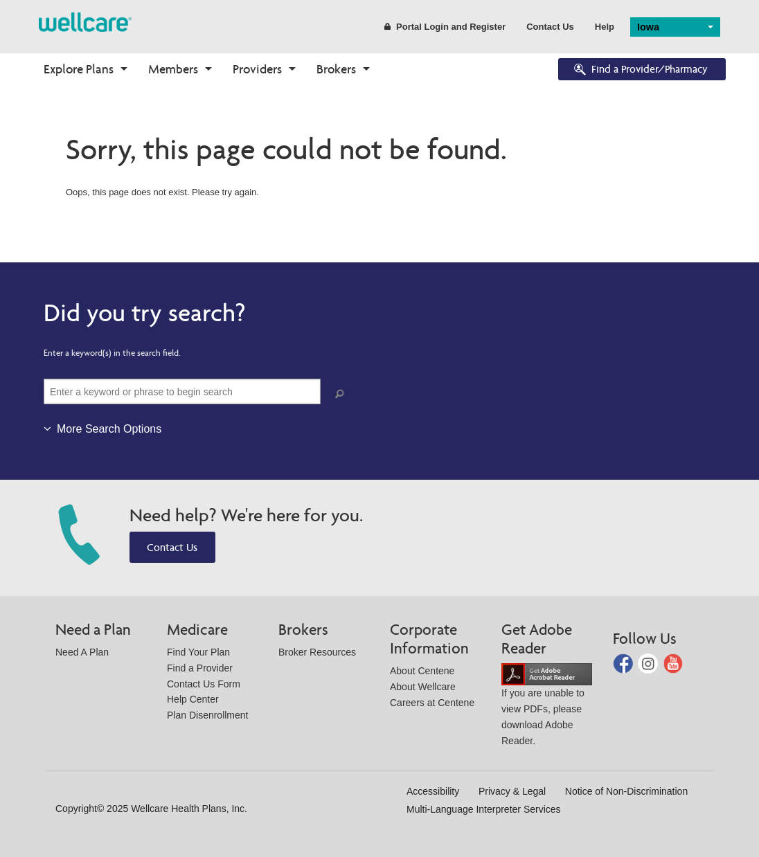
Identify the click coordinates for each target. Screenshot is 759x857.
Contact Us (550, 26)
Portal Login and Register (445, 26)
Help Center (193, 699)
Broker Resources (317, 652)
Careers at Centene (432, 702)
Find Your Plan (198, 652)
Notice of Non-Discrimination (626, 791)
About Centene (422, 670)
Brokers (336, 69)
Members (173, 69)
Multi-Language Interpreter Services (484, 809)
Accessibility (433, 791)
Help (604, 26)
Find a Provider (200, 668)
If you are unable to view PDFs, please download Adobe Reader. (546, 707)
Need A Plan (82, 652)
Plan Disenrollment (208, 715)
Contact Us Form (203, 683)
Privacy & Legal (512, 791)
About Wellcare (423, 686)
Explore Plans (79, 69)
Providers (257, 69)
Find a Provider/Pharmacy (640, 70)
